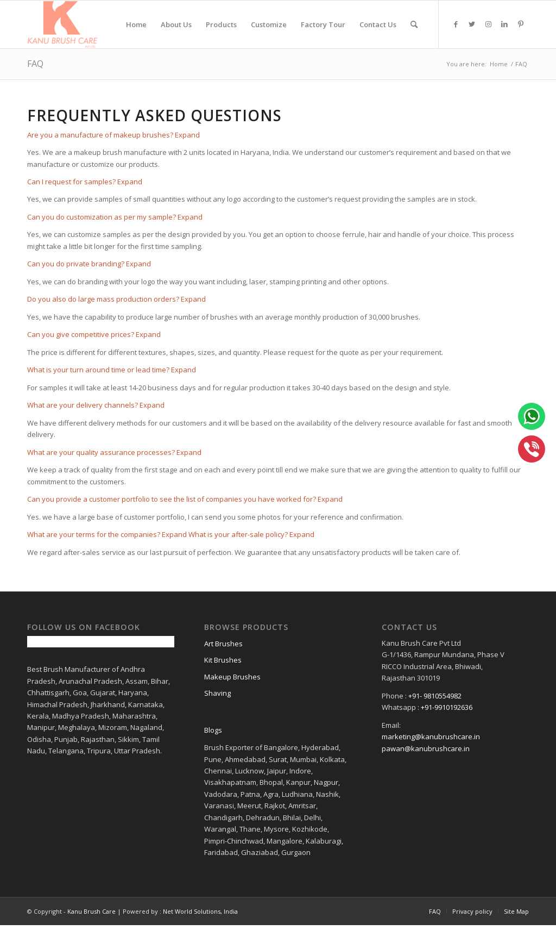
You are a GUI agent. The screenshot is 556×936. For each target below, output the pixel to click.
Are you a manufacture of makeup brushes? (100, 135)
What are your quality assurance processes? (101, 452)
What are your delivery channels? (82, 405)
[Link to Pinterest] (521, 24)
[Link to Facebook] (455, 24)
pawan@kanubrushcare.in (426, 748)
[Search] (414, 24)
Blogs (213, 730)
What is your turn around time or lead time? (98, 370)
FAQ (35, 64)
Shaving (217, 693)
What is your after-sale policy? (238, 534)
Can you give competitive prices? (80, 334)
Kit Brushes (223, 660)
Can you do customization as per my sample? (101, 217)
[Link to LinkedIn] (504, 24)
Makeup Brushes (232, 677)
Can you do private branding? (75, 264)
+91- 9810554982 (435, 696)
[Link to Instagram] (488, 24)
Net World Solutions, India (200, 911)
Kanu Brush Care (91, 911)
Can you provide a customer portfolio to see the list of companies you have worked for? (171, 499)
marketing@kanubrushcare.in (431, 736)
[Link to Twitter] (472, 24)
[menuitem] (136, 24)
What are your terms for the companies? (93, 534)
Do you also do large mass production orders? (103, 299)
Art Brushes (223, 643)
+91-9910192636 (446, 707)
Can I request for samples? (71, 181)
